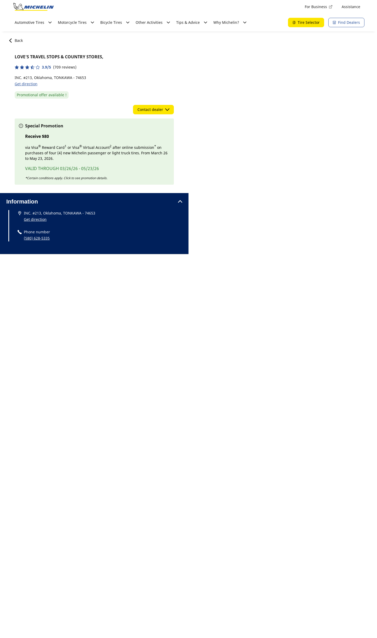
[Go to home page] (33, 7)
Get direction (26, 83)
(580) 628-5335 (37, 238)
